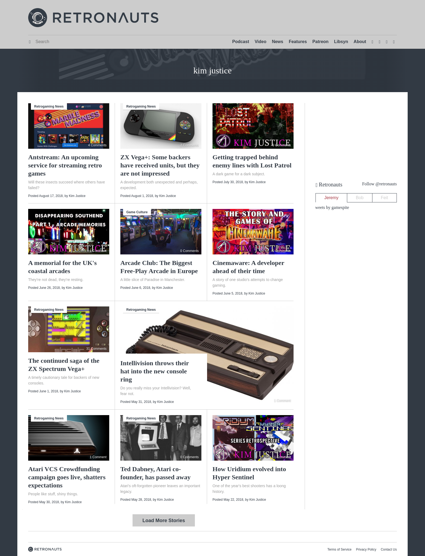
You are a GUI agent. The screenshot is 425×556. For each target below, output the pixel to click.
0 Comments (281, 145)
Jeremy (331, 197)
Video (260, 41)
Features (298, 41)
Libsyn (341, 41)
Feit (384, 197)
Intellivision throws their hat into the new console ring (154, 371)
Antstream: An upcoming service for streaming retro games (65, 165)
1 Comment (98, 251)
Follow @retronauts (379, 184)
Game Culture (137, 212)
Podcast (240, 41)
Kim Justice (77, 196)
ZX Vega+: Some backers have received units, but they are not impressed (159, 165)
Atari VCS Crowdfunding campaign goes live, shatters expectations (66, 477)
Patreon (321, 41)
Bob (359, 197)
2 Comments (189, 145)
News (277, 41)
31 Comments (96, 349)
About (360, 41)
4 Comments (97, 145)
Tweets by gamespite (331, 207)
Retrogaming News (49, 106)
